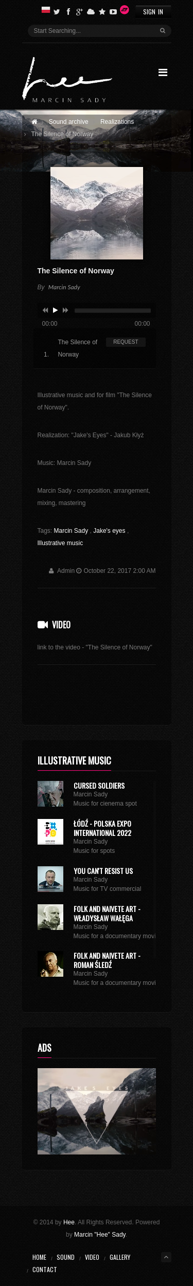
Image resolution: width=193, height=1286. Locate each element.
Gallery (120, 1257)
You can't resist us (103, 870)
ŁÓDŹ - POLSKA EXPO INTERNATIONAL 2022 (102, 828)
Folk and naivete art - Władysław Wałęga (107, 913)
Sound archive (69, 121)
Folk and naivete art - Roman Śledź (107, 960)
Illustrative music (60, 543)
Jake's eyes (110, 530)
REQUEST (125, 342)
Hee (69, 1222)
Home (39, 1257)
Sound (66, 1257)
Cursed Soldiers (99, 785)
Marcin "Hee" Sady (100, 1234)
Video (61, 625)
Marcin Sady (72, 530)
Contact (44, 1269)
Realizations (117, 121)
